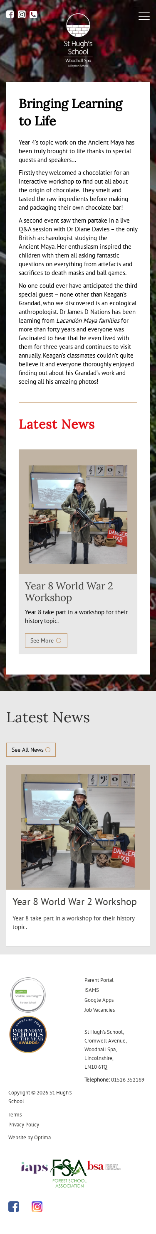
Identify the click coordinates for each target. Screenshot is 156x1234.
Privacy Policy (23, 1124)
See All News (31, 749)
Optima (42, 1137)
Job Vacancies (99, 1009)
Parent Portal (99, 980)
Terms (15, 1114)
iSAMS (91, 990)
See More (46, 640)
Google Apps (99, 999)
